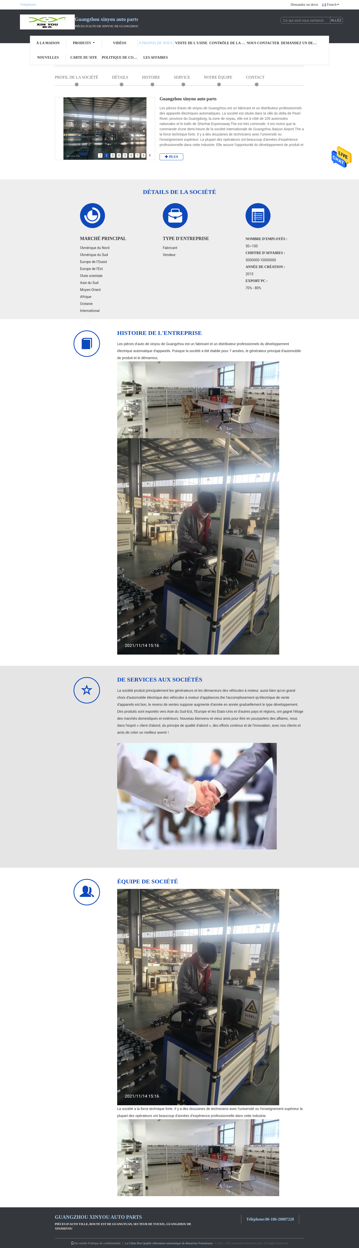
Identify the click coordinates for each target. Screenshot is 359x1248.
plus (171, 157)
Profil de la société (76, 77)
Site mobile (79, 1243)
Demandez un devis (304, 4)
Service (182, 77)
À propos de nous (156, 43)
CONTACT (255, 77)
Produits (83, 43)
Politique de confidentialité (120, 57)
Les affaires (155, 57)
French (333, 4)
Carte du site (83, 57)
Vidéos (119, 43)
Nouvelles (48, 57)
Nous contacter (263, 43)
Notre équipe (218, 77)
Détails (120, 77)
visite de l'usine (191, 43)
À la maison (48, 43)
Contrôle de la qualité (227, 43)
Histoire (151, 77)
